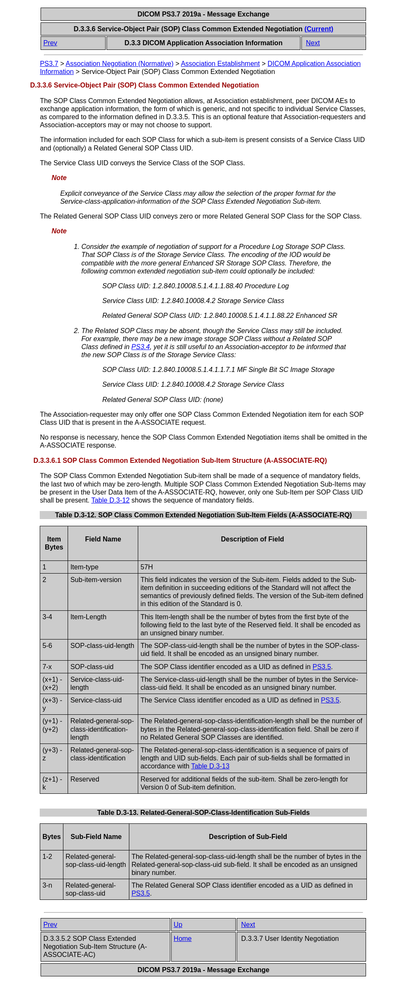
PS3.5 (321, 666)
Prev (50, 42)
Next (313, 42)
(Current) (318, 29)
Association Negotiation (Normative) (119, 63)
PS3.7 (49, 63)
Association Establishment (220, 63)
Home (183, 938)
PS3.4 (140, 346)
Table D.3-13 (210, 766)
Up (178, 924)
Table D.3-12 (110, 500)
